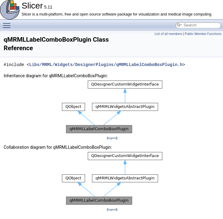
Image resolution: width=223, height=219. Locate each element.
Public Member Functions (203, 34)
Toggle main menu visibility (8, 23)
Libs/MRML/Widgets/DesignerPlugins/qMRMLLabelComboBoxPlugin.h (106, 65)
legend (112, 138)
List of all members (168, 34)
